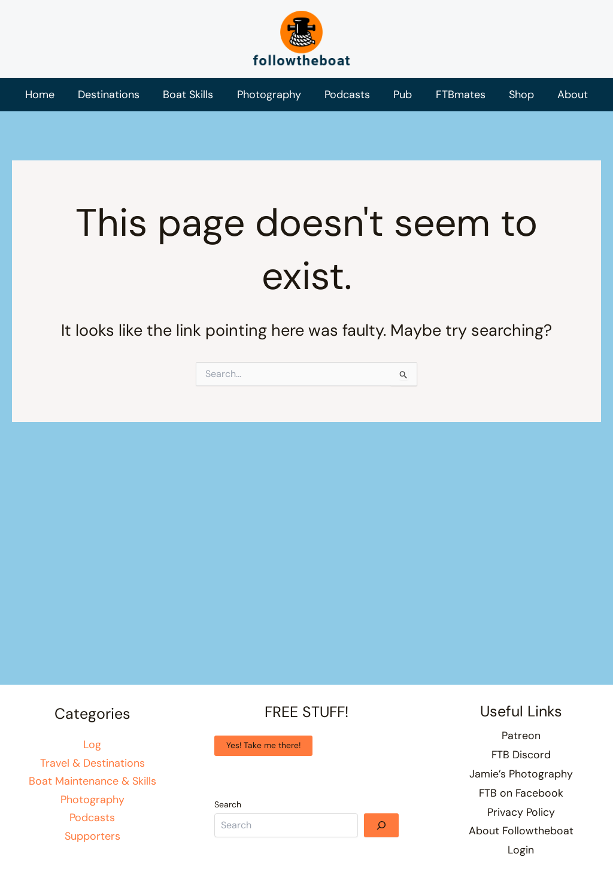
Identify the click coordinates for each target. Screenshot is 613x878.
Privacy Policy (521, 814)
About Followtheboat (520, 832)
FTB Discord (521, 759)
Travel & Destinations (92, 768)
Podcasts (92, 823)
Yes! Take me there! (263, 751)
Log (92, 750)
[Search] (381, 830)
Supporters (92, 841)
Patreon (521, 741)
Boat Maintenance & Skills (92, 786)
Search (227, 809)
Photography (92, 805)
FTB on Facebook (521, 796)
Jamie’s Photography (521, 777)
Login (521, 850)
